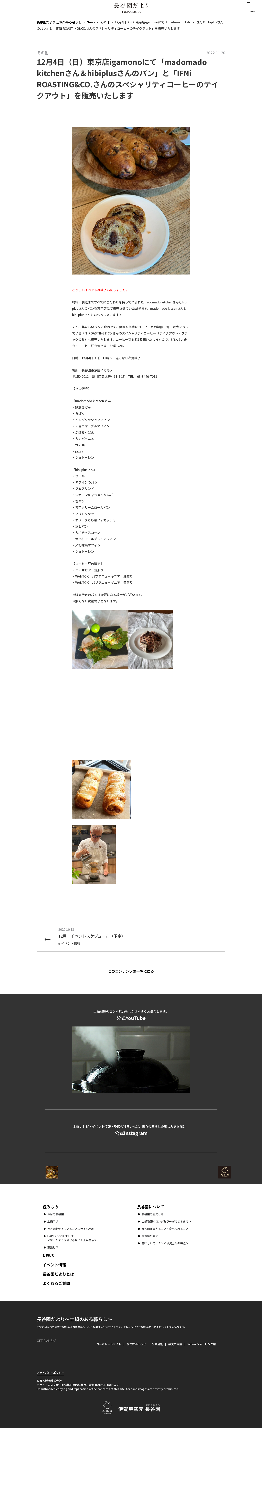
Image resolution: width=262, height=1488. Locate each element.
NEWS (48, 1308)
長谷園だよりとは (58, 1327)
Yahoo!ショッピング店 (202, 1397)
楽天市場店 (175, 1397)
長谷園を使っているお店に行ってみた (70, 1282)
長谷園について (150, 1260)
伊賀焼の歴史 (150, 1289)
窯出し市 (52, 1300)
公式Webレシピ (93, 1210)
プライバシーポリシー (50, 1433)
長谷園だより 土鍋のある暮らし (131, 8)
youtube (73, 1403)
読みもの (50, 1260)
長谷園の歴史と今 (153, 1267)
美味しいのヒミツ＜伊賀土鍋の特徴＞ (165, 1296)
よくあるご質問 (56, 1336)
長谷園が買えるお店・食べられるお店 (165, 1282)
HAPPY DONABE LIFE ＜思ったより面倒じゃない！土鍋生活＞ (72, 1291)
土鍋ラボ (52, 1274)
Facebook (51, 1403)
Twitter (62, 1403)
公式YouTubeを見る (131, 1108)
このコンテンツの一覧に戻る (138, 971)
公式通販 (157, 1397)
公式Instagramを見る (131, 1169)
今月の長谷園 (55, 1267)
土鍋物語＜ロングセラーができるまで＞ (166, 1274)
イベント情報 (54, 1318)
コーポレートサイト (183, 1210)
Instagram (40, 1403)
